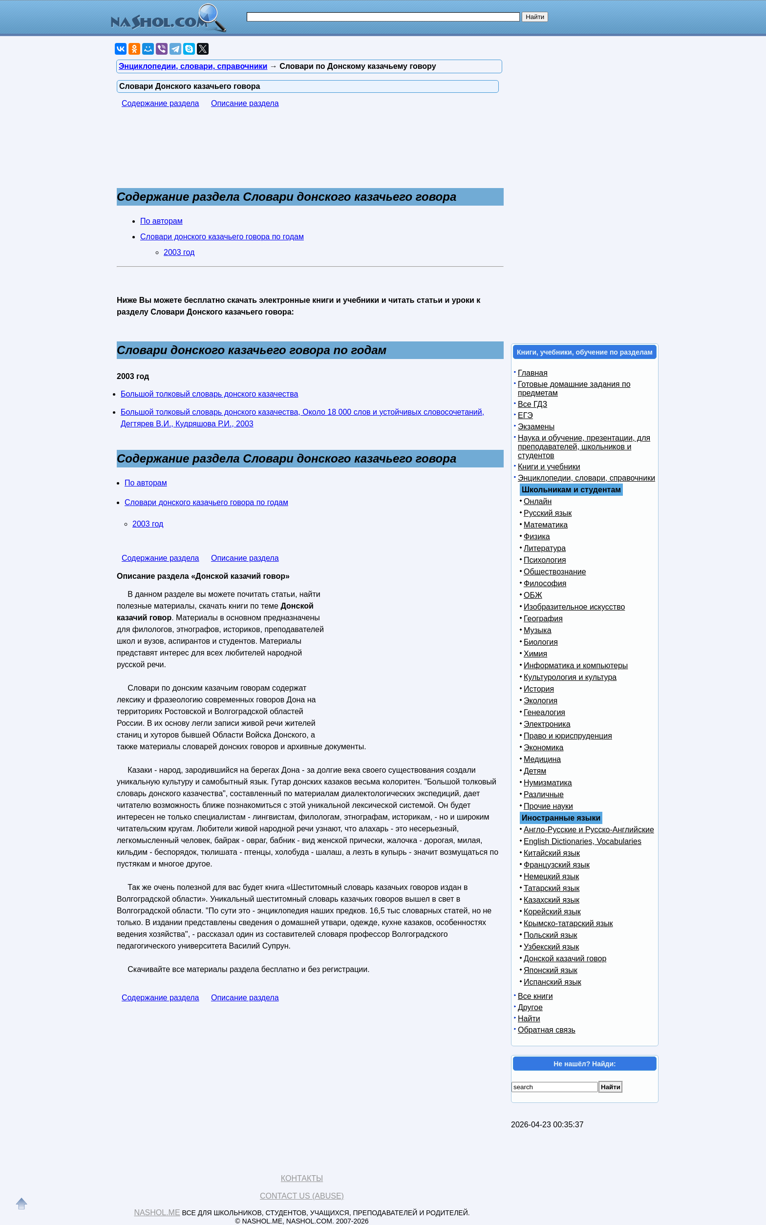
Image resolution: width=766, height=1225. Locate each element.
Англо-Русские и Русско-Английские (589, 829)
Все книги (535, 996)
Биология (541, 642)
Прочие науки (548, 806)
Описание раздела (245, 103)
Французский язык (557, 865)
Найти (529, 1018)
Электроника (547, 724)
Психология (545, 560)
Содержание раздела (160, 103)
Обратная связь (546, 1030)
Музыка (538, 630)
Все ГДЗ (532, 404)
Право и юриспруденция (568, 736)
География (543, 618)
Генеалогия (544, 712)
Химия (535, 654)
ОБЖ (533, 595)
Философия (545, 583)
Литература (545, 548)
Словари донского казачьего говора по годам (222, 236)
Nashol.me (157, 1212)
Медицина (542, 759)
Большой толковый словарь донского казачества (209, 394)
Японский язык (550, 970)
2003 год (179, 252)
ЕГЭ (525, 415)
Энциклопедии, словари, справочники (586, 478)
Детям (535, 771)
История (539, 689)
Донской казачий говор (565, 958)
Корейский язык (552, 912)
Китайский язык (552, 853)
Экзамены (536, 426)
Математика (546, 525)
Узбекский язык (551, 947)
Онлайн (538, 501)
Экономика (544, 747)
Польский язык (550, 935)
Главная (533, 373)
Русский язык (548, 513)
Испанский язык (552, 982)
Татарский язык (551, 888)
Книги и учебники (549, 467)
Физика (537, 536)
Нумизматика (548, 783)
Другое (530, 1007)
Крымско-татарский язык (568, 923)
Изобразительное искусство (574, 607)
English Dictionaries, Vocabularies (582, 841)
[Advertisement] (294, 153)
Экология (540, 701)
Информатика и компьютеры (576, 665)
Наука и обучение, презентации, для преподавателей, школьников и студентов (584, 447)
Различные (544, 794)
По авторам (161, 221)
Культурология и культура (570, 677)
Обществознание (555, 572)
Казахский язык (551, 900)
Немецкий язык (551, 876)
